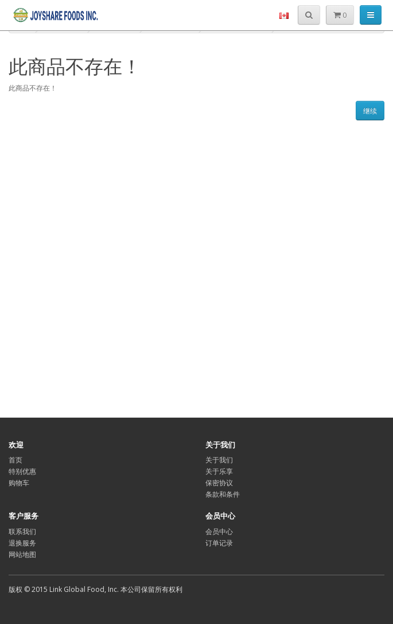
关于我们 (219, 460)
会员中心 (219, 531)
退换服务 (22, 543)
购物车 (19, 483)
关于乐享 (219, 471)
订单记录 (219, 543)
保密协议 (219, 483)
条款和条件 (222, 494)
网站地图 (22, 554)
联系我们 (22, 531)
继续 (370, 111)
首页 (15, 460)
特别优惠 (22, 471)
